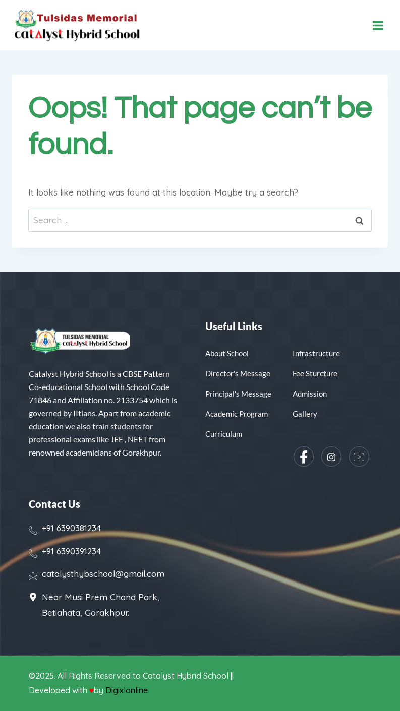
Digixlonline (127, 690)
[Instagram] (331, 456)
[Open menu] (378, 25)
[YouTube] (359, 456)
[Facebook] (304, 456)
